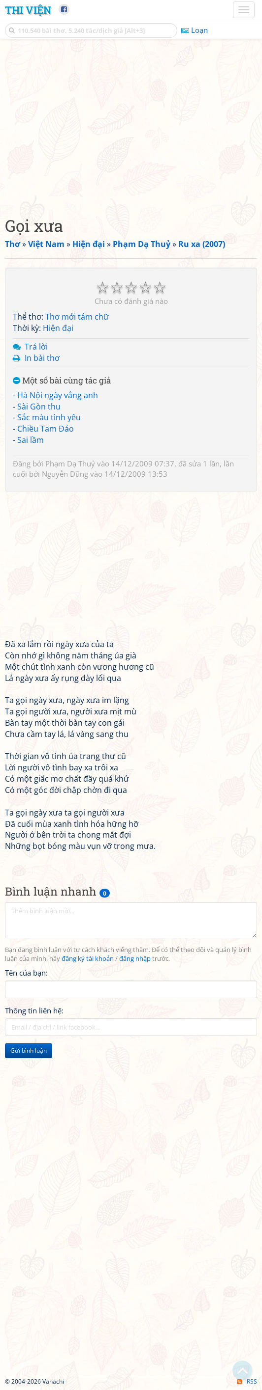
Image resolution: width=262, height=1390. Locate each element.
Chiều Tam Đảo (45, 428)
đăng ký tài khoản (88, 958)
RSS (247, 1381)
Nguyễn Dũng (65, 474)
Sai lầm (30, 440)
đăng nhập (135, 958)
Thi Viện (28, 10)
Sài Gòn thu (39, 406)
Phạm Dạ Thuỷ (70, 463)
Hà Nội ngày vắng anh (57, 395)
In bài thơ (42, 358)
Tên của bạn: (26, 973)
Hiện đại (58, 328)
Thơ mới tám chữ (77, 316)
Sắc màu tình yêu (49, 417)
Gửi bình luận (28, 1050)
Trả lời (36, 346)
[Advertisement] (131, 125)
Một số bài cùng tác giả (62, 380)
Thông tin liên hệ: (34, 1010)
